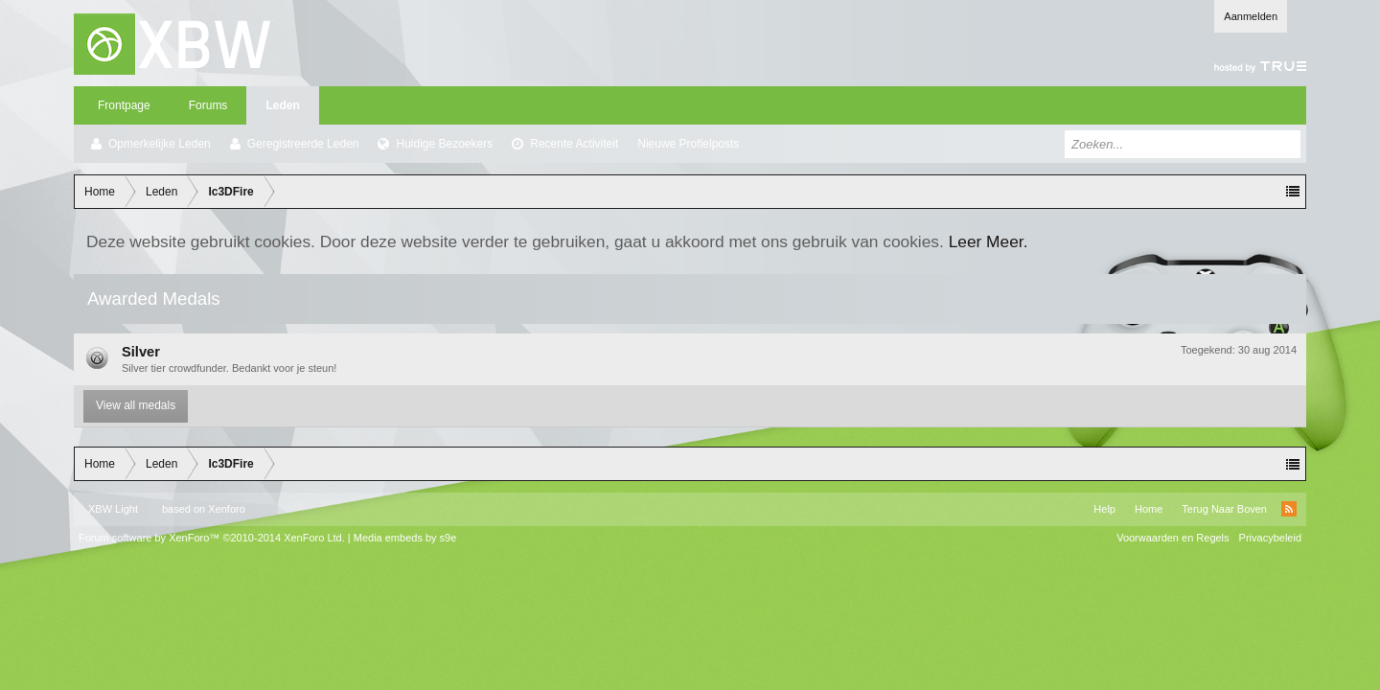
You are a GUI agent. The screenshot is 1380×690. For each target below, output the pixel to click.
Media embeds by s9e (405, 537)
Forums (208, 105)
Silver (141, 351)
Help (1104, 509)
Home (1148, 509)
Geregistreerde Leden (303, 143)
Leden (282, 105)
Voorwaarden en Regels (1172, 537)
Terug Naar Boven (1224, 509)
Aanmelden (1250, 16)
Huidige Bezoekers (444, 143)
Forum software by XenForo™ (212, 537)
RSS (1289, 509)
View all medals (135, 405)
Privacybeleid (1270, 537)
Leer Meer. (988, 241)
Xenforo (226, 509)
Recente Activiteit (574, 143)
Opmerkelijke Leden (159, 143)
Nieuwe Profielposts (688, 143)
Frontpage (124, 105)
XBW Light (113, 509)
